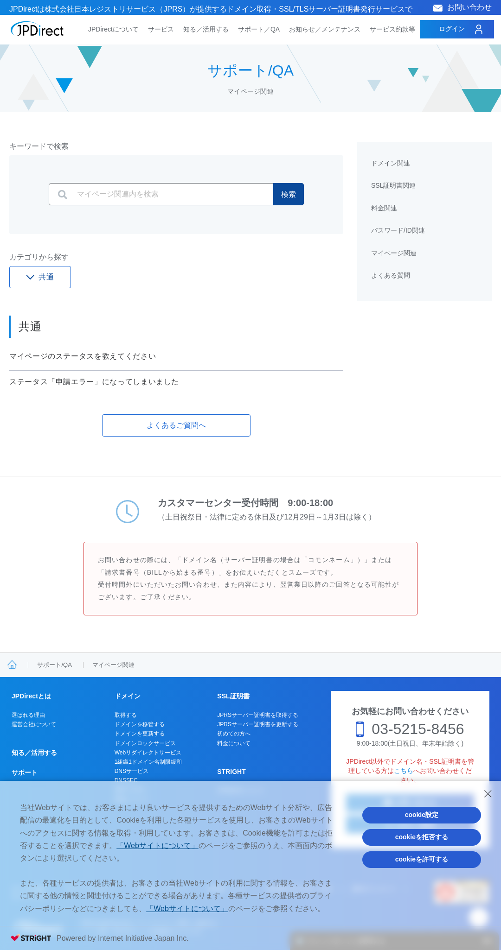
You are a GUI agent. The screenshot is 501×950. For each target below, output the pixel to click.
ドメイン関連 (390, 163)
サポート (25, 772)
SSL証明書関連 (393, 185)
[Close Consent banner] (488, 794)
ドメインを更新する (140, 733)
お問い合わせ (469, 7)
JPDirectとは (31, 696)
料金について (233, 743)
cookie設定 (421, 814)
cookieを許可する (421, 859)
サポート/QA (54, 664)
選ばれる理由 (28, 715)
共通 (46, 277)
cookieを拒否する (421, 837)
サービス (161, 29)
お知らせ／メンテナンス (324, 29)
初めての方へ (233, 733)
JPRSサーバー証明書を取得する (257, 715)
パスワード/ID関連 (398, 230)
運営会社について (34, 724)
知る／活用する (206, 29)
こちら (403, 770)
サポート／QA (259, 29)
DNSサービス (131, 771)
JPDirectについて (113, 29)
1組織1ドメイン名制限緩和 (148, 762)
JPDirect (37, 28)
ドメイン (128, 696)
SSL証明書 (233, 696)
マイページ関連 (394, 253)
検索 (288, 194)
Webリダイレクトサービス (148, 752)
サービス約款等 (392, 29)
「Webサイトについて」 (157, 845)
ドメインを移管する (140, 724)
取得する (126, 715)
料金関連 (384, 208)
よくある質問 (390, 275)
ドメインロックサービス (145, 743)
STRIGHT (231, 771)
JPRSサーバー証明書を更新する (257, 724)
